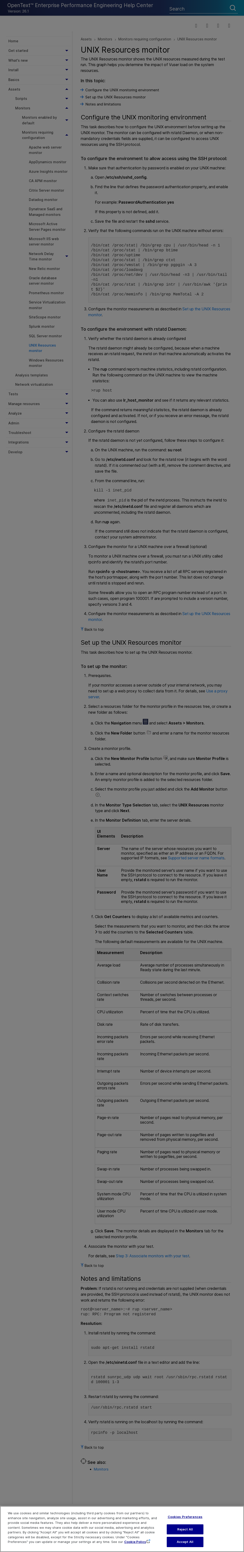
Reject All (185, 1531)
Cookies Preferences (185, 1518)
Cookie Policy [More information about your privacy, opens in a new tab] (135, 1543)
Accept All (185, 1544)
